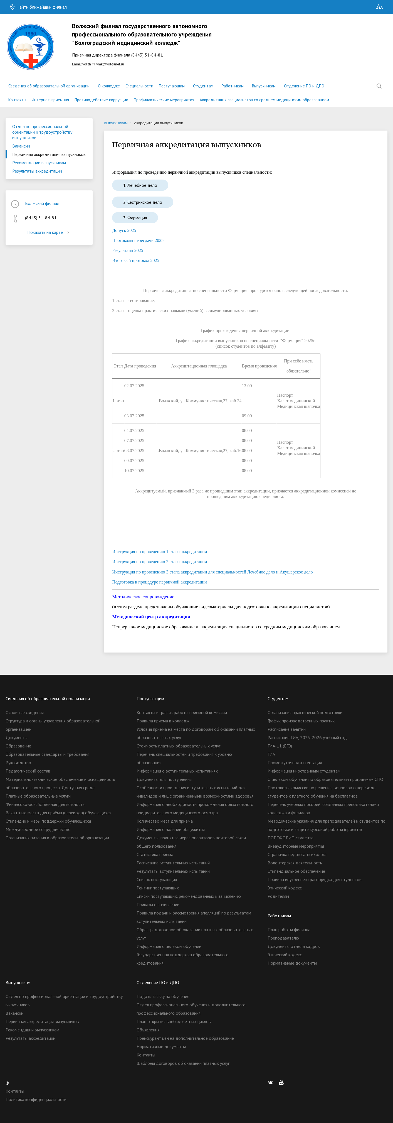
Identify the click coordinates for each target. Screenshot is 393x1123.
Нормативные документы (292, 963)
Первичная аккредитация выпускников (49, 154)
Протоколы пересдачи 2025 (138, 240)
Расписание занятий (287, 729)
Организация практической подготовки (305, 712)
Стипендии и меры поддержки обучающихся (48, 821)
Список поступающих (157, 879)
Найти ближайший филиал (38, 7)
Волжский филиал (42, 203)
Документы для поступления (164, 779)
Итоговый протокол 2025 (135, 260)
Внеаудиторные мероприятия (296, 846)
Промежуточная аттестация (295, 762)
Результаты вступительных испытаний (173, 871)
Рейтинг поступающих (158, 888)
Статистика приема (155, 854)
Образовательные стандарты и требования (47, 754)
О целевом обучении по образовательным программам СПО (325, 779)
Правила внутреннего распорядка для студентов (315, 879)
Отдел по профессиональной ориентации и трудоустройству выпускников (42, 132)
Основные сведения (25, 712)
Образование (18, 746)
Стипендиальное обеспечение (296, 871)
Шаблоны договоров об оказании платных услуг (183, 1063)
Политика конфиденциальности (36, 1099)
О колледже (109, 86)
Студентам (203, 86)
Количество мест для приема (165, 821)
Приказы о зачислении (158, 904)
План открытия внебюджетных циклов (174, 1021)
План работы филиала (289, 929)
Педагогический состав (28, 771)
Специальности (139, 86)
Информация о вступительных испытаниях (177, 771)
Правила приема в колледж (163, 721)
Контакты (17, 99)
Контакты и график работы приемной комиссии (182, 712)
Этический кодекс (285, 888)
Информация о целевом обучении (169, 946)
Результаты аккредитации (37, 171)
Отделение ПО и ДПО (304, 86)
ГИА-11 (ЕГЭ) (280, 746)
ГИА (271, 754)
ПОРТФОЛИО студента (290, 837)
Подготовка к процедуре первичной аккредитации (159, 582)
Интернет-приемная (50, 99)
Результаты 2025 (127, 250)
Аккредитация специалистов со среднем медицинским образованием (264, 99)
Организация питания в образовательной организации (57, 837)
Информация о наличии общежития (171, 829)
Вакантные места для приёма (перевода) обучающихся (58, 812)
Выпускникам (264, 86)
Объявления (148, 1030)
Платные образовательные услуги (38, 796)
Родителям (278, 896)
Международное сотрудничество (38, 829)
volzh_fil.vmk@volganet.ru (103, 64)
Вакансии (21, 146)
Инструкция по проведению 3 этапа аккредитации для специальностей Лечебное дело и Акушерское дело (212, 572)
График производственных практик (301, 721)
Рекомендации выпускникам (39, 162)
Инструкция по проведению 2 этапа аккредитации (159, 561)
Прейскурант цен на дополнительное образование (185, 1038)
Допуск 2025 (124, 230)
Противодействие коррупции (101, 99)
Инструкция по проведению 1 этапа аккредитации (159, 551)
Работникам (233, 86)
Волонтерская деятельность (295, 862)
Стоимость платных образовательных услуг (178, 746)
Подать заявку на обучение (163, 996)
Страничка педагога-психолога (297, 854)
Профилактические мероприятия (164, 99)
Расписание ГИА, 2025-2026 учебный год (307, 737)
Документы (17, 737)
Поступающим (172, 86)
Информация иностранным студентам (304, 771)
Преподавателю (283, 938)
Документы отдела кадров (294, 946)
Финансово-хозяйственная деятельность (45, 804)
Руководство (18, 762)
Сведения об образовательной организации (49, 86)
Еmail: (142, 44)
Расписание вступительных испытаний (173, 862)
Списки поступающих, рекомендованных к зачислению (189, 896)
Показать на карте (49, 232)
